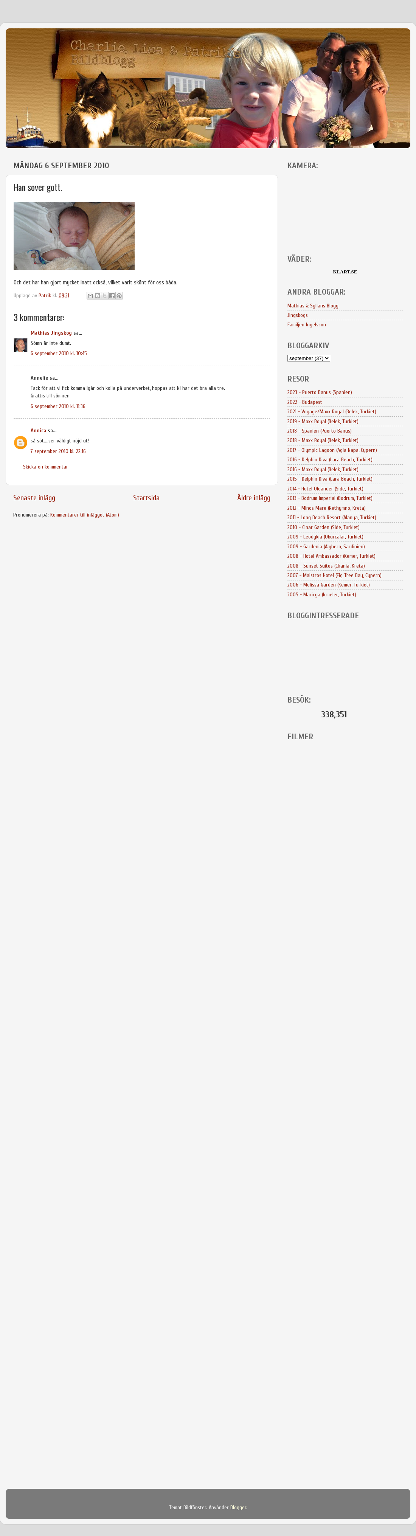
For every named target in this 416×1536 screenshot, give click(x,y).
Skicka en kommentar (45, 467)
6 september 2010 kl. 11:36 (58, 406)
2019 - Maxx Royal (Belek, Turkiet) (323, 421)
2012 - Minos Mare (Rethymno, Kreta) (326, 508)
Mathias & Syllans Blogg (312, 306)
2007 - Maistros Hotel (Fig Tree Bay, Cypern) (334, 575)
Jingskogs (297, 315)
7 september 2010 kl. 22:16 (58, 451)
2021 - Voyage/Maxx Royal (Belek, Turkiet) (331, 411)
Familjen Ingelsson (306, 324)
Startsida (146, 497)
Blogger (238, 1507)
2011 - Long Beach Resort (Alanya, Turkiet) (331, 517)
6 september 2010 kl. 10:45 (59, 353)
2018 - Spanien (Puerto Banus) (319, 431)
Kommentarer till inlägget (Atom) (84, 515)
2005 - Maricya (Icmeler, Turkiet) (321, 594)
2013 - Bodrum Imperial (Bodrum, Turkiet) (330, 498)
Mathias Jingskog (51, 333)
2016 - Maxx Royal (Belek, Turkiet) (323, 469)
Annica (38, 430)
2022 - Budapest (304, 402)
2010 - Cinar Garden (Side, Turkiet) (323, 527)
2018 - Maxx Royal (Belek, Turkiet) (323, 440)
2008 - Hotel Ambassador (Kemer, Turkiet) (331, 556)
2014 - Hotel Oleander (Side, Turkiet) (325, 489)
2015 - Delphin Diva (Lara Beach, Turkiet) (330, 479)
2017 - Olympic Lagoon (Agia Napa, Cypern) (332, 450)
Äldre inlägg (253, 497)
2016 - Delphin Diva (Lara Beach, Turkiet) (330, 459)
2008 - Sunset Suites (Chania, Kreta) (326, 566)
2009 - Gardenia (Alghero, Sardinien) (326, 546)
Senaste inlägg (34, 497)
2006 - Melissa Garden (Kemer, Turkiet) (328, 585)
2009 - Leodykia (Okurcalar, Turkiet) (325, 537)
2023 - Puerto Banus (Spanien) (319, 392)
